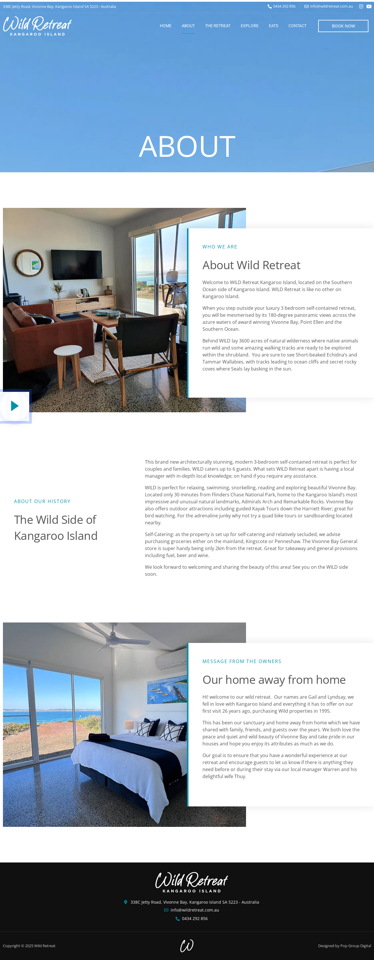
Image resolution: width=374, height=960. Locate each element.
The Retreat (218, 26)
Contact (297, 26)
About (188, 26)
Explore (250, 26)
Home (166, 26)
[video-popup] (14, 406)
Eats (273, 26)
